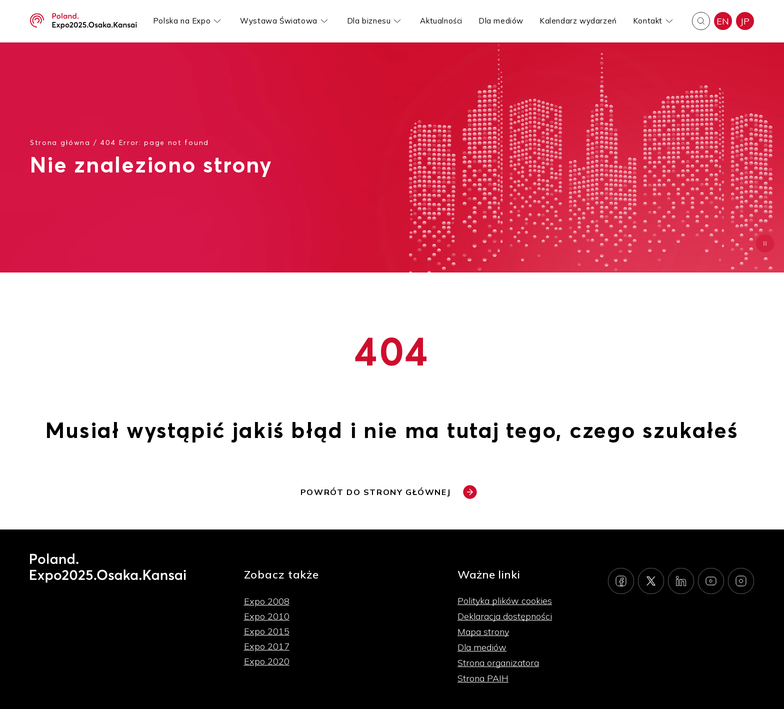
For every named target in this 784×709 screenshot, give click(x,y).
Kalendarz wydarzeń (578, 21)
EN (723, 21)
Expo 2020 (267, 661)
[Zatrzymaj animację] (765, 243)
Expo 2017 (267, 646)
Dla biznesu (369, 21)
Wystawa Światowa (279, 21)
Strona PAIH (483, 678)
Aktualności (441, 21)
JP (745, 21)
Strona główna (60, 142)
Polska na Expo (181, 21)
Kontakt (647, 21)
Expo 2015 (267, 631)
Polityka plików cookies (505, 600)
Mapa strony (483, 632)
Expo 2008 (267, 601)
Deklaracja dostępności (505, 616)
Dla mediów (501, 21)
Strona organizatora (498, 662)
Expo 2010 (267, 616)
